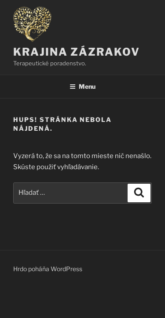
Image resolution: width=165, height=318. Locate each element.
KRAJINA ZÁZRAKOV (76, 51)
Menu (82, 86)
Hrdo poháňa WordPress (47, 269)
